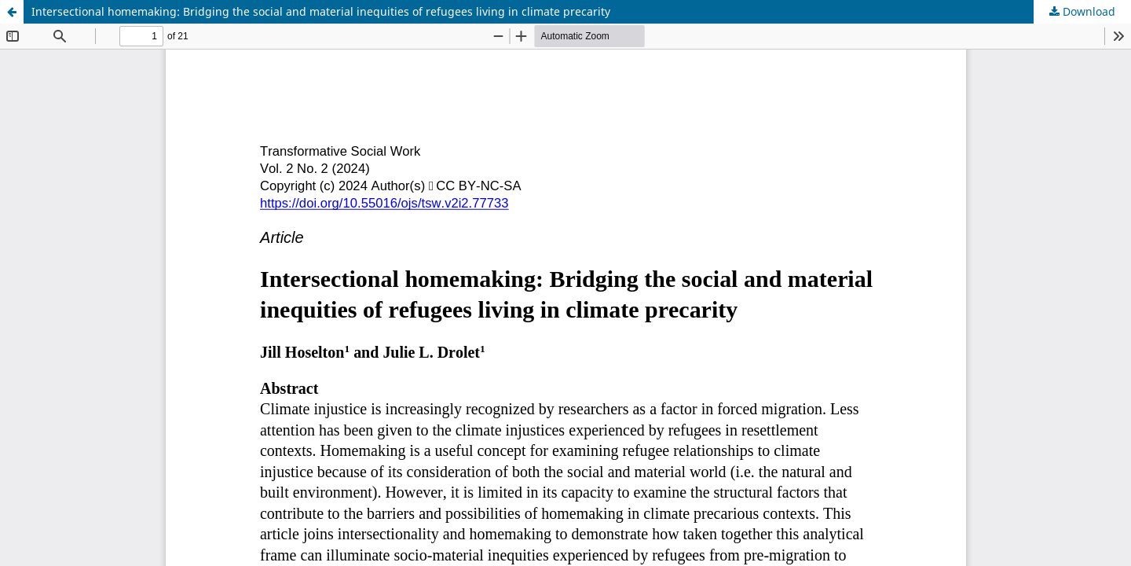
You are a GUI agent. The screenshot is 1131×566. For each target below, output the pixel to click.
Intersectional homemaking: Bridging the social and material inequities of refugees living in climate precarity (320, 11)
